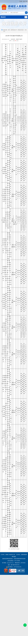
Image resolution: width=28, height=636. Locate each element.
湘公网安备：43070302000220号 (14, 566)
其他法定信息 (21, 29)
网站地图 (14, 556)
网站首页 (3, 17)
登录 (24, 1)
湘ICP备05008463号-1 (15, 564)
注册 (26, 1)
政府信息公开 (14, 29)
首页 (9, 29)
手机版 (20, 1)
